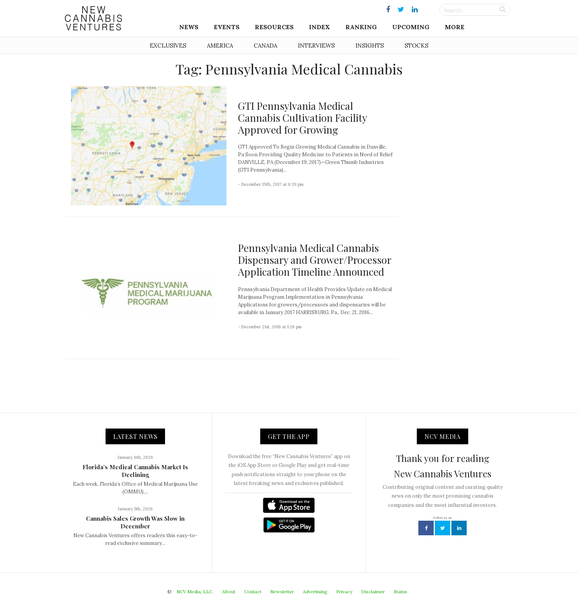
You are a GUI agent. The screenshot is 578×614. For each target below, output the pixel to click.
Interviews (316, 45)
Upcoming (410, 27)
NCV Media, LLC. (195, 591)
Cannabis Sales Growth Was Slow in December (135, 522)
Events (226, 27)
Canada (265, 45)
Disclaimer (373, 591)
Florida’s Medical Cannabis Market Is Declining (135, 470)
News (188, 27)
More (454, 27)
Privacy (344, 591)
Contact (252, 591)
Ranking (361, 27)
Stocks (416, 45)
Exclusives (168, 45)
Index (319, 27)
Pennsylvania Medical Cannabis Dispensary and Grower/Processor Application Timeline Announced (314, 259)
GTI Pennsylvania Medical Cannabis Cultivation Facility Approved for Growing (302, 117)
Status (400, 591)
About (228, 591)
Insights (369, 45)
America (220, 45)
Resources (274, 27)
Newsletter (282, 591)
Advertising (315, 591)
